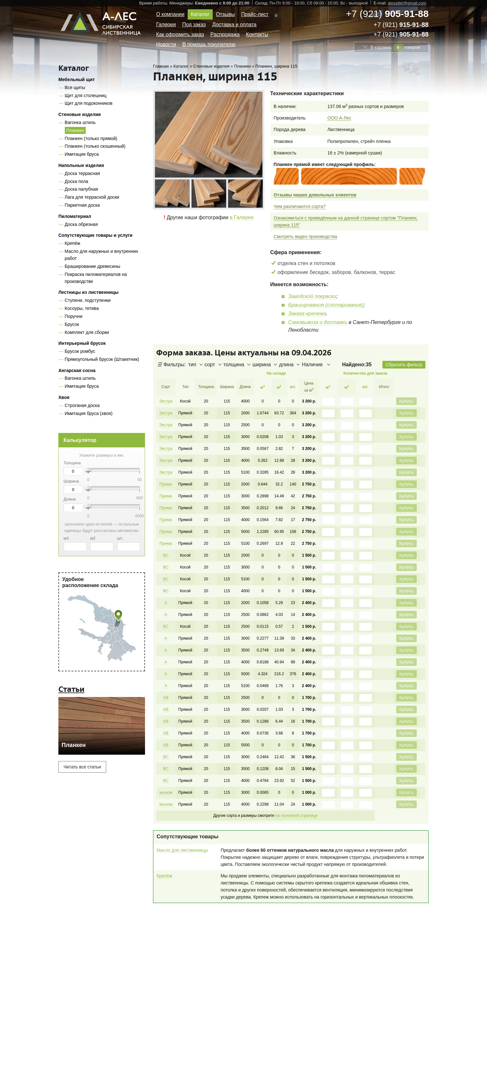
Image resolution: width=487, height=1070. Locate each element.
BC (165, 551)
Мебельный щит (76, 79)
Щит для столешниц (86, 95)
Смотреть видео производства (305, 236)
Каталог (200, 14)
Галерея (166, 24)
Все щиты (75, 87)
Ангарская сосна (77, 370)
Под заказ (194, 24)
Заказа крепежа (307, 313)
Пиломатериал (74, 216)
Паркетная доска (82, 205)
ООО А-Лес (339, 117)
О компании (170, 14)
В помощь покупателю (209, 44)
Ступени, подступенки (88, 300)
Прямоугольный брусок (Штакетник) (102, 359)
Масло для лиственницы (182, 838)
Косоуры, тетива (82, 308)
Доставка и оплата (234, 24)
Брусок (72, 324)
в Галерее (242, 217)
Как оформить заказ (180, 34)
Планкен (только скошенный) (95, 146)
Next (258, 193)
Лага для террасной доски (92, 197)
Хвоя (63, 397)
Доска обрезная (81, 224)
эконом (165, 781)
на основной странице (296, 804)
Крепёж (72, 243)
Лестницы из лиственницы (88, 292)
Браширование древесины (92, 266)
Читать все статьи (82, 766)
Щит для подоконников (89, 103)
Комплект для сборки (87, 332)
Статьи (71, 689)
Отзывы (225, 14)
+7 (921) (387, 13)
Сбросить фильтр (404, 364)
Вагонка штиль (80, 122)
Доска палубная (81, 189)
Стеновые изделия (79, 114)
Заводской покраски (312, 296)
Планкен (75, 130)
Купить (406, 401)
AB (165, 689)
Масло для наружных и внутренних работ (101, 255)
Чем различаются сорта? (300, 206)
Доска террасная (82, 173)
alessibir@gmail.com (407, 3)
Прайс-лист (255, 14)
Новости (166, 44)
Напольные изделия (81, 165)
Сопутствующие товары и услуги (95, 235)
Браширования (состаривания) (325, 305)
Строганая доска (82, 405)
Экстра (165, 401)
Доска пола (77, 181)
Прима (165, 481)
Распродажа (225, 34)
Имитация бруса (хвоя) (89, 413)
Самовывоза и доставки (317, 322)
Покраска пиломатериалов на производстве (96, 278)
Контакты (257, 34)
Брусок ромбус (80, 351)
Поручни (73, 316)
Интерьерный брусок (82, 343)
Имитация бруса (82, 154)
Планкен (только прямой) (91, 138)
